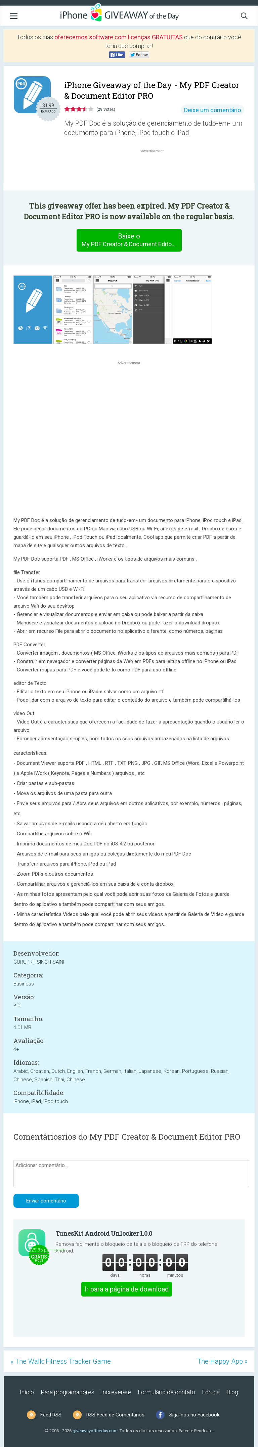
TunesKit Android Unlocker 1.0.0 (103, 1233)
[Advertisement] (156, 170)
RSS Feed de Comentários (115, 1415)
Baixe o (131, 240)
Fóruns (211, 1392)
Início (27, 1392)
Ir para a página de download (126, 1289)
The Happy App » (222, 1361)
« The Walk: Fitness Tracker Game (60, 1361)
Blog (232, 1392)
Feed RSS (50, 1415)
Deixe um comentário (212, 110)
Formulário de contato (166, 1392)
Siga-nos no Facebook (194, 1415)
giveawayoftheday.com (95, 1430)
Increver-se (116, 1392)
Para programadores (67, 1392)
